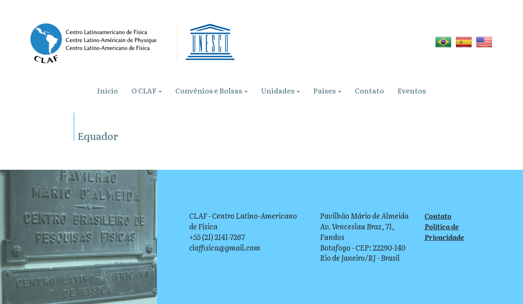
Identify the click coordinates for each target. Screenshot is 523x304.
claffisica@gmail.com (224, 247)
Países (327, 90)
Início (107, 90)
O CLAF (147, 90)
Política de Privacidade (444, 231)
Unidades (280, 90)
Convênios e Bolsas (211, 90)
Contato (369, 90)
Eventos (412, 90)
